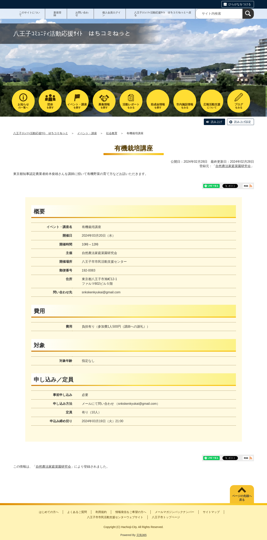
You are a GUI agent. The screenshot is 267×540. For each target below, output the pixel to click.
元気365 (141, 535)
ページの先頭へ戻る (242, 498)
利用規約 (101, 512)
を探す (50, 106)
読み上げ (216, 121)
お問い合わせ (81, 14)
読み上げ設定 (242, 121)
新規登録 (57, 14)
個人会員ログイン (111, 14)
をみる (131, 106)
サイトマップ (211, 512)
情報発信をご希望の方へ (130, 512)
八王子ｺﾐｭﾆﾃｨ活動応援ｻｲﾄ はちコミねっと (40, 133)
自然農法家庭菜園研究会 (233, 166)
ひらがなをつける (239, 4)
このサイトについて (29, 14)
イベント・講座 (87, 133)
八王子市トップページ (166, 517)
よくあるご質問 (77, 512)
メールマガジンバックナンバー (174, 512)
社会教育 (111, 133)
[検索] (248, 14)
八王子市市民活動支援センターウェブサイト (115, 517)
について (212, 106)
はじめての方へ (49, 512)
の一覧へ (23, 106)
